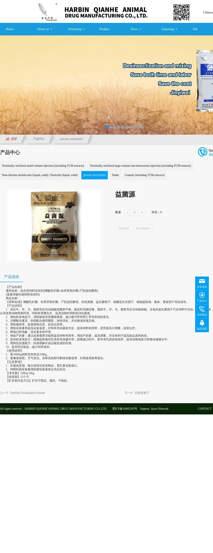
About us (44, 29)
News (135, 29)
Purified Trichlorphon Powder (27, 392)
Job (195, 29)
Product (104, 29)
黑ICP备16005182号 (124, 408)
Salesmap (169, 29)
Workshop (76, 29)
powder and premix (71, 138)
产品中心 (38, 138)
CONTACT (205, 408)
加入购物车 (143, 228)
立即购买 (124, 228)
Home (10, 29)
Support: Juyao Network (154, 408)
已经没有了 (142, 392)
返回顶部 (202, 328)
